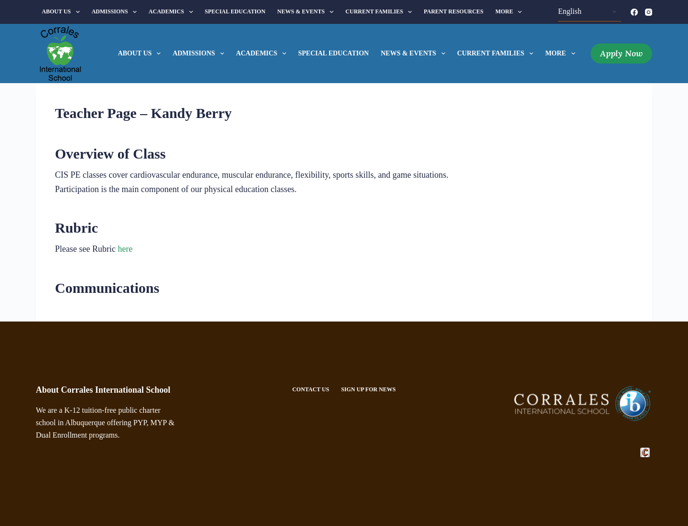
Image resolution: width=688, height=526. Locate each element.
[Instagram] (648, 12)
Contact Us (310, 389)
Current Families (380, 12)
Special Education (235, 11)
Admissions (116, 12)
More (510, 12)
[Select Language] (589, 11)
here (125, 249)
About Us (63, 12)
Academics (172, 12)
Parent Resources (454, 11)
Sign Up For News (368, 389)
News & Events (307, 12)
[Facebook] (634, 12)
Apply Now (621, 53)
